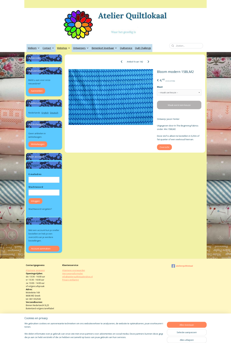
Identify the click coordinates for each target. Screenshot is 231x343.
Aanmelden (37, 90)
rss (111, 337)
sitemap (104, 337)
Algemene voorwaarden (73, 270)
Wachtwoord (35, 186)
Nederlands (34, 112)
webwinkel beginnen (124, 337)
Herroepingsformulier (72, 273)
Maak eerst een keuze (179, 105)
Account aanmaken (41, 248)
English (45, 112)
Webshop (63, 48)
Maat (160, 86)
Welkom (34, 48)
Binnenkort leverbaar (104, 48)
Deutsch (54, 112)
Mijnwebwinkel (153, 337)
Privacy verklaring (70, 279)
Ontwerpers (81, 48)
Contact (48, 48)
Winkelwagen (38, 144)
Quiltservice (126, 48)
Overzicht (164, 147)
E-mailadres (34, 174)
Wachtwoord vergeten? (40, 208)
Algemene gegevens (35, 270)
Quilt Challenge (143, 48)
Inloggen (35, 201)
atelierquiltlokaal (182, 266)
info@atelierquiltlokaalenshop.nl (77, 276)
